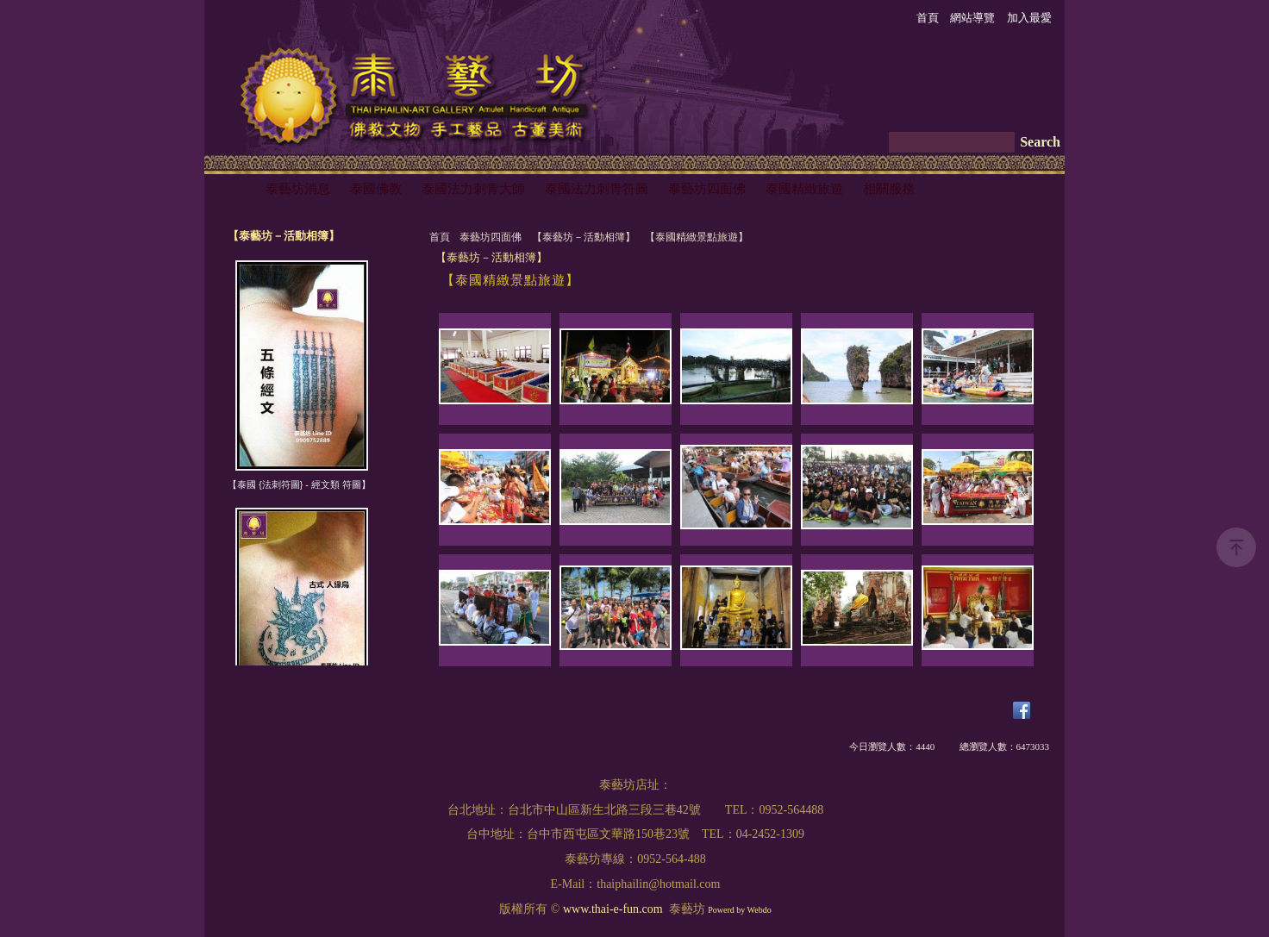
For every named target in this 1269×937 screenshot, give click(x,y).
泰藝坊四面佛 (490, 237)
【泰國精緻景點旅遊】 (696, 237)
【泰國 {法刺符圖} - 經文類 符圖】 (299, 484)
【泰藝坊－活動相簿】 (583, 237)
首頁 (439, 237)
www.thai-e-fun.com (613, 909)
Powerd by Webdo (739, 910)
